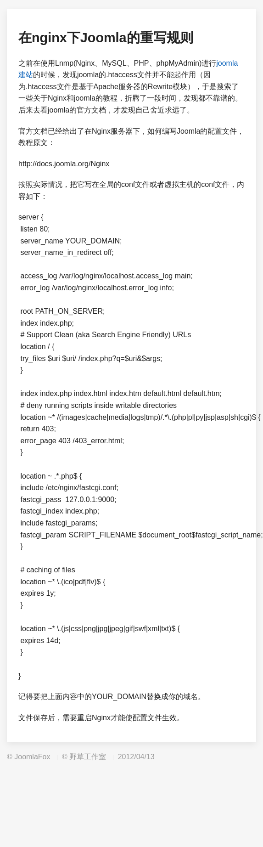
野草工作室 (87, 757)
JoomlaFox (32, 757)
